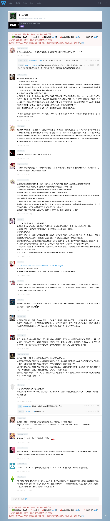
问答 (25, 3)
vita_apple (21, 126)
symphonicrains (22, 48)
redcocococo (21, 418)
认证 (106, 3)
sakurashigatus (22, 448)
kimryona (20, 219)
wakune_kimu (22, 60)
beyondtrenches (22, 164)
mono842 (20, 262)
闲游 (39, 3)
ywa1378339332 (23, 434)
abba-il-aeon (21, 477)
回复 (98, 60)
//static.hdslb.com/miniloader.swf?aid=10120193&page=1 (41, 266)
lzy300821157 (22, 464)
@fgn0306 (27, 406)
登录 (99, 3)
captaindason (22, 316)
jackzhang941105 (23, 354)
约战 (32, 3)
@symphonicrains (36, 60)
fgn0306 (20, 411)
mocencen (21, 151)
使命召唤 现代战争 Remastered (30, 23)
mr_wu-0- (20, 281)
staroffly (20, 65)
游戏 (11, 3)
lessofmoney (21, 335)
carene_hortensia (23, 180)
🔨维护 (81, 43)
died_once (21, 385)
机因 (18, 3)
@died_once (30, 411)
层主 (19, 406)
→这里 (54, 37)
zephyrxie (20, 300)
